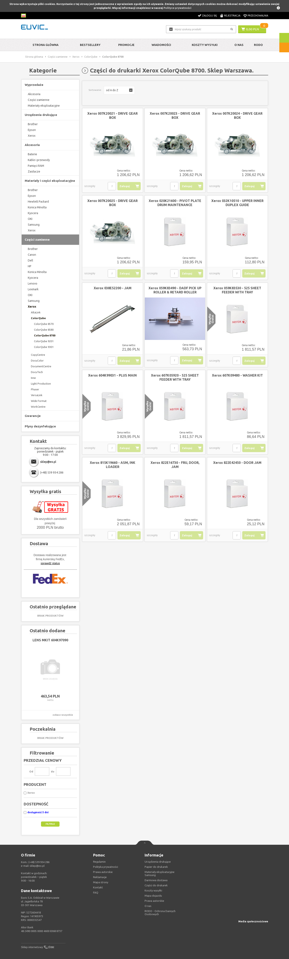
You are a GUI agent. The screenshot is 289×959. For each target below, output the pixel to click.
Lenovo (32, 283)
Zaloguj (124, 186)
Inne (33, 377)
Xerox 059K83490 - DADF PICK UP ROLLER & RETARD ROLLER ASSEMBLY (175, 292)
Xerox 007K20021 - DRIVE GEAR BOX (112, 115)
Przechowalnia (258, 15)
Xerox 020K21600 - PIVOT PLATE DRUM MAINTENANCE (175, 203)
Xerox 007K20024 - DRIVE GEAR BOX (237, 115)
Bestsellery (90, 45)
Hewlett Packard (38, 201)
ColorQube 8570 (44, 323)
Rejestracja (232, 15)
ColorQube (90, 56)
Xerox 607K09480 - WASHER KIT (237, 375)
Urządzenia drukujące (158, 861)
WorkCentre (38, 406)
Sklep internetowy (32, 947)
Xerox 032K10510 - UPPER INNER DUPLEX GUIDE (237, 203)
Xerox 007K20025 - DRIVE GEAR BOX (112, 203)
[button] (119, 90)
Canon (32, 254)
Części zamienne (58, 56)
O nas (148, 905)
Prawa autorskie (154, 900)
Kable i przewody (39, 160)
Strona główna (46, 45)
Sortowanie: (95, 90)
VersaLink (36, 395)
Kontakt (98, 887)
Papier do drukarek (156, 866)
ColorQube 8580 (44, 329)
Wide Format (39, 400)
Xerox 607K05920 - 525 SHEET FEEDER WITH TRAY (175, 377)
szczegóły (89, 186)
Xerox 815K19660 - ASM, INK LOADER (112, 465)
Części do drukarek (156, 885)
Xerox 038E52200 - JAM (112, 288)
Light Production (41, 383)
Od (31, 771)
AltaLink (36, 312)
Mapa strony (100, 882)
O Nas (238, 45)
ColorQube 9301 (44, 346)
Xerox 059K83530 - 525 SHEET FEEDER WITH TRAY (237, 290)
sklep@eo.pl (48, 461)
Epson (32, 130)
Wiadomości (161, 45)
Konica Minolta (37, 207)
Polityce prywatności (177, 7)
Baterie (32, 154)
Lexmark (33, 289)
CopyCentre (38, 354)
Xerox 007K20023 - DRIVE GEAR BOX (175, 115)
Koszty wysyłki (205, 45)
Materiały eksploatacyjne (44, 105)
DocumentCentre (41, 366)
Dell (30, 260)
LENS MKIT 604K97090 (50, 640)
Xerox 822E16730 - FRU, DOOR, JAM (175, 465)
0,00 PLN (252, 29)
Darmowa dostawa (156, 880)
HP (29, 266)
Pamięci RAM (36, 165)
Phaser (35, 389)
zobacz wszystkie (63, 715)
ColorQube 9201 (44, 341)
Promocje (126, 45)
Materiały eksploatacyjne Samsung (159, 873)
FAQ (95, 892)
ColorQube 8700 (44, 335)
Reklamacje (100, 877)
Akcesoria (34, 94)
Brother (33, 124)
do (52, 771)
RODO (258, 45)
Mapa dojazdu (153, 895)
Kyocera (33, 213)
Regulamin (99, 861)
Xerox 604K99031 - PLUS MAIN (112, 375)
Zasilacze (34, 171)
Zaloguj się (209, 15)
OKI (30, 218)
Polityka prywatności (105, 866)
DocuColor (37, 360)
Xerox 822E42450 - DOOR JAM (237, 462)
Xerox (76, 56)
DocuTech (37, 372)
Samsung (34, 224)
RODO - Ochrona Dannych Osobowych (160, 913)
